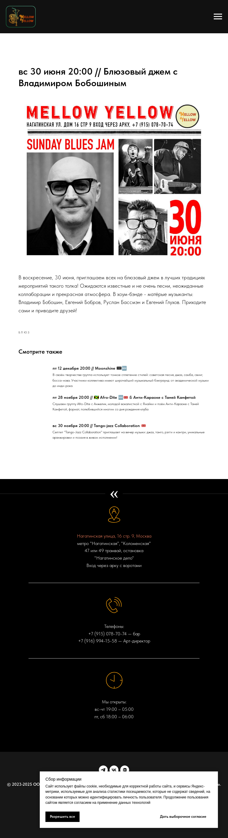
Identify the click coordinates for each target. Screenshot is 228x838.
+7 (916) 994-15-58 (97, 640)
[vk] (114, 769)
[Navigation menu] (218, 17)
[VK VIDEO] (124, 769)
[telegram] (103, 769)
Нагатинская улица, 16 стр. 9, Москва (114, 535)
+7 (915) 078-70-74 (107, 633)
